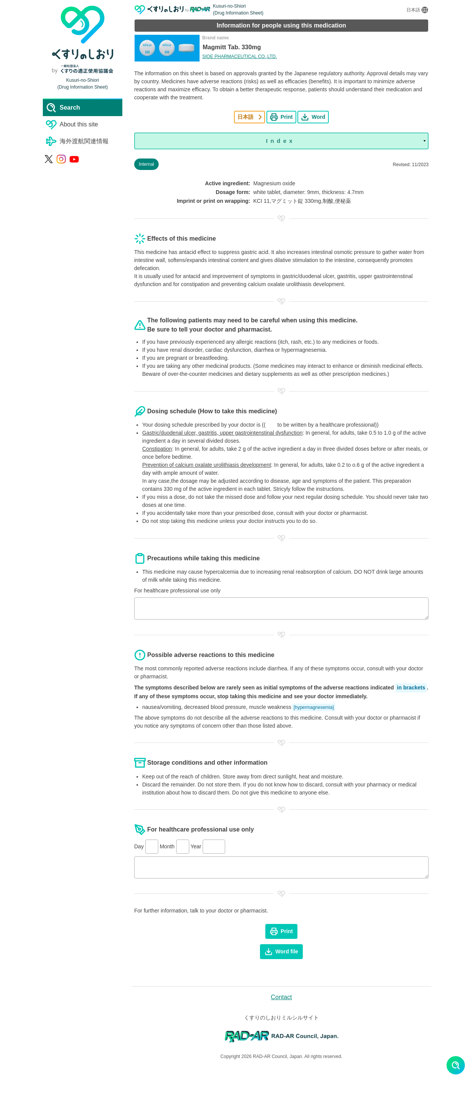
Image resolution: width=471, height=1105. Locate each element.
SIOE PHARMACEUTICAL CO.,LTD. (239, 56)
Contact (281, 997)
